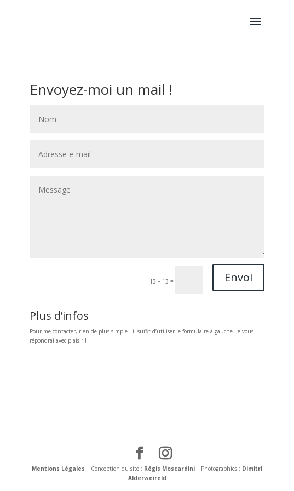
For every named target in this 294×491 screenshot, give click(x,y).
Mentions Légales (58, 468)
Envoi (238, 277)
